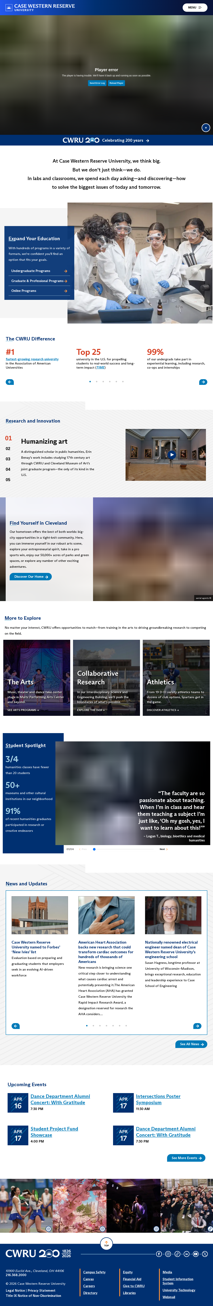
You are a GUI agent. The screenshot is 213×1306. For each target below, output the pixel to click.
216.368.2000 (16, 1275)
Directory (90, 1293)
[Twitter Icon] (205, 1254)
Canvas (88, 1279)
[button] (90, 381)
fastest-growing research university (32, 359)
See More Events (187, 1158)
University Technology (179, 1290)
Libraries (129, 1293)
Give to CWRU (134, 1286)
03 (8, 459)
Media (167, 1272)
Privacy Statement (41, 1290)
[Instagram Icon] (168, 1254)
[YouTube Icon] (196, 1254)
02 (8, 448)
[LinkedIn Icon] (186, 1254)
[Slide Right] (203, 382)
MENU (195, 7)
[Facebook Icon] (159, 1254)
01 (8, 438)
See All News (192, 1044)
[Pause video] (206, 127)
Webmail (169, 1297)
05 (8, 479)
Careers (89, 1286)
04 (8, 469)
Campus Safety (94, 1272)
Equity (128, 1272)
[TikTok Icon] (177, 1254)
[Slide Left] (10, 382)
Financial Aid (132, 1279)
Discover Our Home (31, 576)
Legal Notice (15, 1290)
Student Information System (178, 1281)
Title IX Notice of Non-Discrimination (33, 1296)
